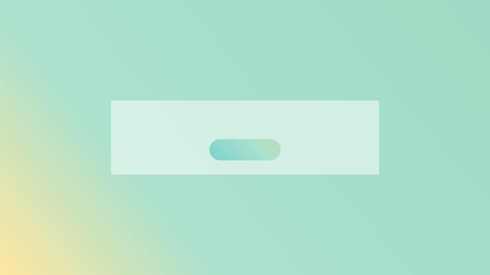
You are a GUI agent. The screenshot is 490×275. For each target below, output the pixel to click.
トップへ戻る (245, 149)
